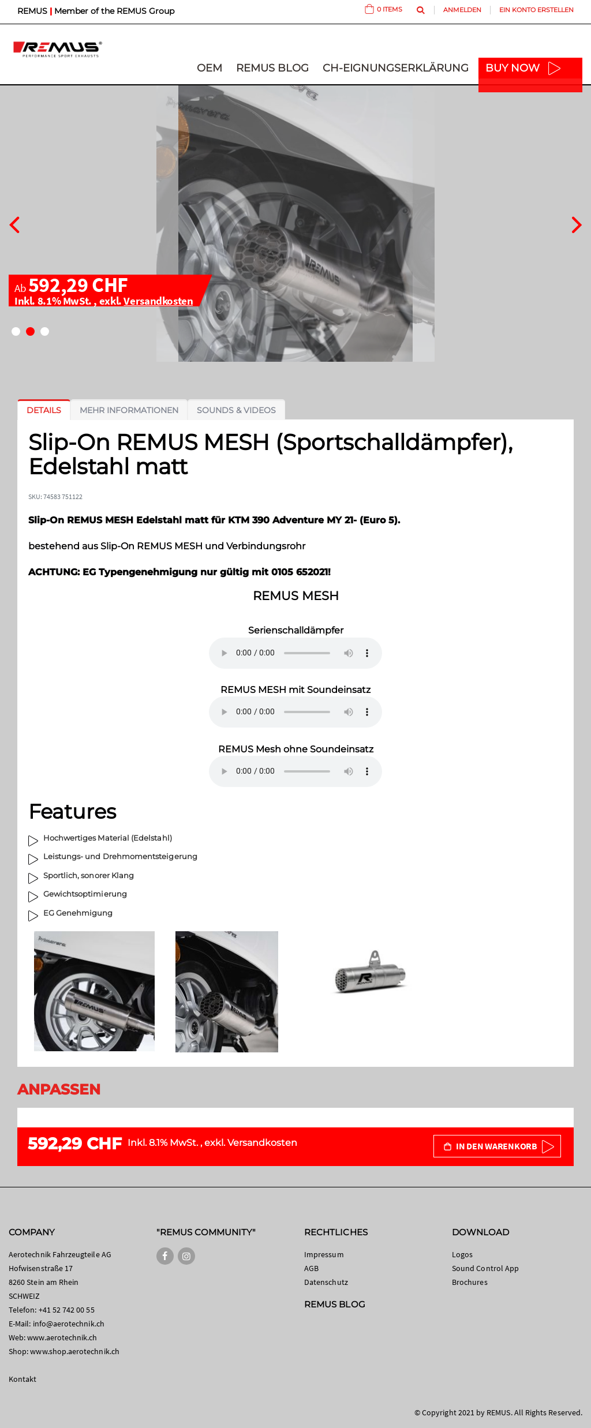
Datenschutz (326, 1282)
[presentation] (14, 223)
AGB (311, 1268)
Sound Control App (485, 1268)
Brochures (470, 1282)
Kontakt (22, 1379)
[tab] (43, 410)
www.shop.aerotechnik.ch (74, 1351)
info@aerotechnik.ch (68, 1323)
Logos (462, 1254)
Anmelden (462, 10)
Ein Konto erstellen (536, 10)
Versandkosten (158, 301)
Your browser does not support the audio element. (295, 653)
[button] (16, 331)
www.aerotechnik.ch (62, 1337)
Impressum (324, 1254)
